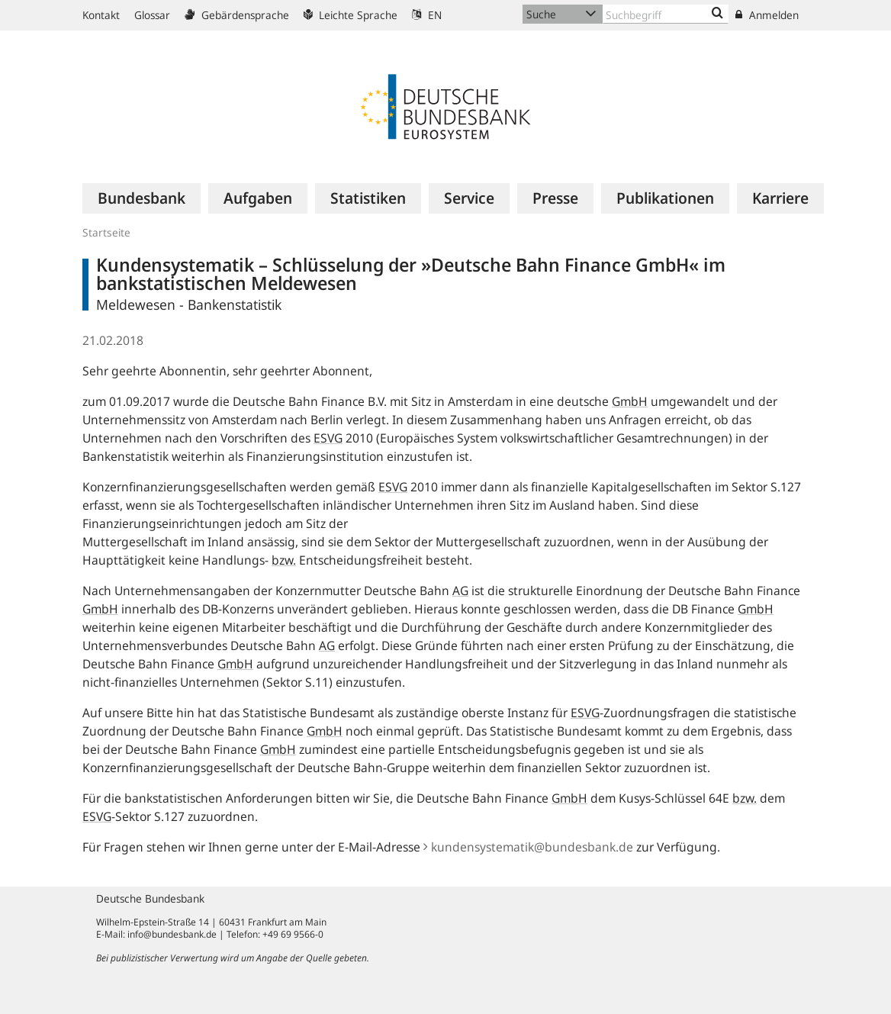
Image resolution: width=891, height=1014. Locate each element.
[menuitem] (141, 198)
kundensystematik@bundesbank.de (528, 847)
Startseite (106, 232)
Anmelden (767, 15)
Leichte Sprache (350, 15)
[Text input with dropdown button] (666, 14)
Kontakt (101, 15)
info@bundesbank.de (172, 934)
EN (427, 15)
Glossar (152, 15)
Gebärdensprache (237, 15)
